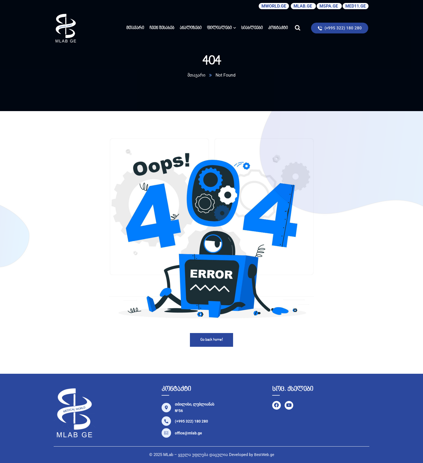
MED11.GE (355, 6)
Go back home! (211, 340)
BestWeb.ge (264, 454)
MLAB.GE (303, 6)
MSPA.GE (329, 6)
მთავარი (196, 75)
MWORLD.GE (273, 6)
